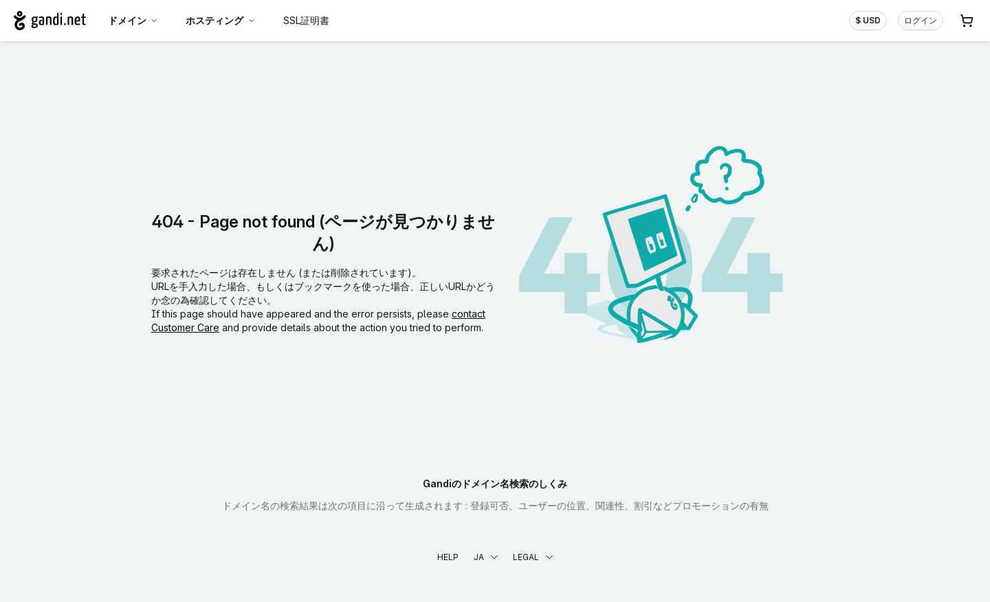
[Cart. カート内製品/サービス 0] (966, 20)
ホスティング (221, 20)
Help (448, 557)
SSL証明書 (306, 20)
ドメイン (133, 20)
